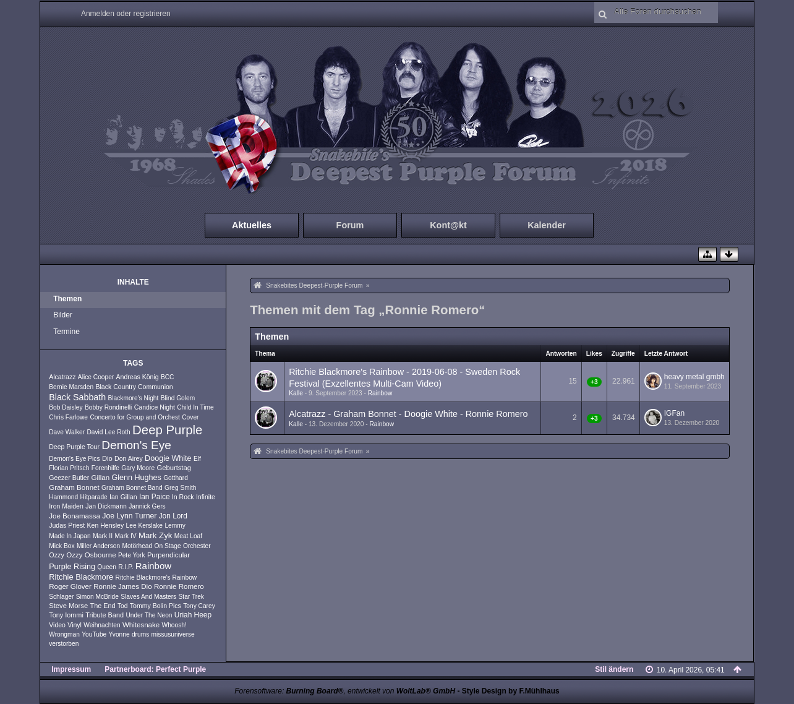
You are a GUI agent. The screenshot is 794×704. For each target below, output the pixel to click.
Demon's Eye (136, 445)
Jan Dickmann (106, 506)
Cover (190, 417)
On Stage (168, 546)
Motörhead (137, 546)
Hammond (63, 497)
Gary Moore (138, 468)
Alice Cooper (96, 377)
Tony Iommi (66, 615)
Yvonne (119, 634)
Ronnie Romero (179, 586)
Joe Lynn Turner (129, 516)
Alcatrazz (62, 376)
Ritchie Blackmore (81, 577)
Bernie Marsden (71, 387)
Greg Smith (180, 487)
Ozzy (56, 555)
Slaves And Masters (148, 596)
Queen (106, 567)
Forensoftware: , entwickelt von (344, 691)
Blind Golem (178, 398)
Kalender (546, 225)
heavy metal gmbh (694, 376)
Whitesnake (141, 625)
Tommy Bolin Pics (155, 605)
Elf (197, 458)
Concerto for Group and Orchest (135, 417)
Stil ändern (614, 669)
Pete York (131, 555)
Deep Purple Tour (74, 446)
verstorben (64, 643)
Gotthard (175, 477)
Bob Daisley (65, 407)
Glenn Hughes (136, 477)
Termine (66, 331)
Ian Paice (154, 496)
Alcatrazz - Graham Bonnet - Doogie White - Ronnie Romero (408, 414)
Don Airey (128, 458)
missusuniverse (173, 634)
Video (57, 625)
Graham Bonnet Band (132, 487)
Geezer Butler (69, 477)
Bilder (62, 315)
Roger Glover (70, 586)
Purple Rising (72, 566)
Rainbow (153, 565)
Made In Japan (69, 536)
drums (140, 634)
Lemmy (174, 525)
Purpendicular (168, 555)
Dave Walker (67, 432)
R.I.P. (125, 567)
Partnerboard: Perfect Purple (155, 669)
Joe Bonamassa (74, 516)
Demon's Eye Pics (74, 458)
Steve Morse (68, 605)
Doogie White (168, 458)
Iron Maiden (66, 506)
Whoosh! (174, 625)
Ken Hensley (105, 525)
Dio (107, 458)
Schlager (61, 596)
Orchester (197, 546)
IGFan (674, 413)
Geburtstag (173, 467)
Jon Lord (173, 516)
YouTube (94, 634)
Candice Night (154, 407)
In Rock (183, 496)
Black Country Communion (134, 386)
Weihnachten (101, 625)
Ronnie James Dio (122, 586)
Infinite (205, 496)
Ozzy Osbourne (91, 555)
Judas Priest (67, 525)
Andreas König (137, 376)
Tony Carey (199, 606)
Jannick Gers (147, 506)
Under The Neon (149, 615)
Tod (122, 606)
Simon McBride (97, 596)
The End (103, 605)
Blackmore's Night (133, 398)
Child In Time (195, 407)
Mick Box (61, 546)
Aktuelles (251, 225)
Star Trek (191, 596)
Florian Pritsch (69, 468)
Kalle (296, 393)
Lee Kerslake (144, 525)
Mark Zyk (155, 535)
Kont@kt (448, 225)
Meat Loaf (188, 536)
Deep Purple (167, 430)
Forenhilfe (105, 468)
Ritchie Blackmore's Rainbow (156, 577)
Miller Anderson (98, 546)
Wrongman (64, 634)
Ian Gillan (123, 496)
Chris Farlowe (68, 417)
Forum (350, 225)
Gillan (101, 477)
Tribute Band (104, 615)
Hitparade (94, 497)
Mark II (103, 535)
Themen (67, 298)
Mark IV (125, 536)
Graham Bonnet (74, 487)
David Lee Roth (108, 432)
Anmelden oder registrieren (126, 13)
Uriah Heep (192, 615)
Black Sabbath (77, 397)
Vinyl (74, 625)
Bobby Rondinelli (108, 407)
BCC (167, 377)
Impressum (71, 669)
